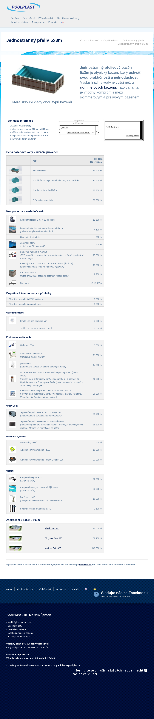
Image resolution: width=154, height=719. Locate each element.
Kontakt (112, 10)
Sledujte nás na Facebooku (124, 581)
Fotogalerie (97, 10)
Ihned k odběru (79, 10)
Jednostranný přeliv (133, 29)
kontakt (75, 577)
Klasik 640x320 (52, 516)
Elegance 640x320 (53, 526)
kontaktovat (85, 553)
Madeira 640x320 (53, 536)
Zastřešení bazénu (17, 617)
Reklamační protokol (17, 642)
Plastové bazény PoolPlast (104, 29)
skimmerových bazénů (98, 76)
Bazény (74, 6)
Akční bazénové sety (127, 6)
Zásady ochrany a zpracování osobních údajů (30, 646)
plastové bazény (25, 577)
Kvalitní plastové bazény (19, 610)
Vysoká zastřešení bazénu (20, 621)
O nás (83, 29)
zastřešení (61, 577)
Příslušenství (105, 6)
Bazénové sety (15, 614)
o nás (9, 577)
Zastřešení (88, 6)
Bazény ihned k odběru (19, 624)
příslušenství (45, 577)
